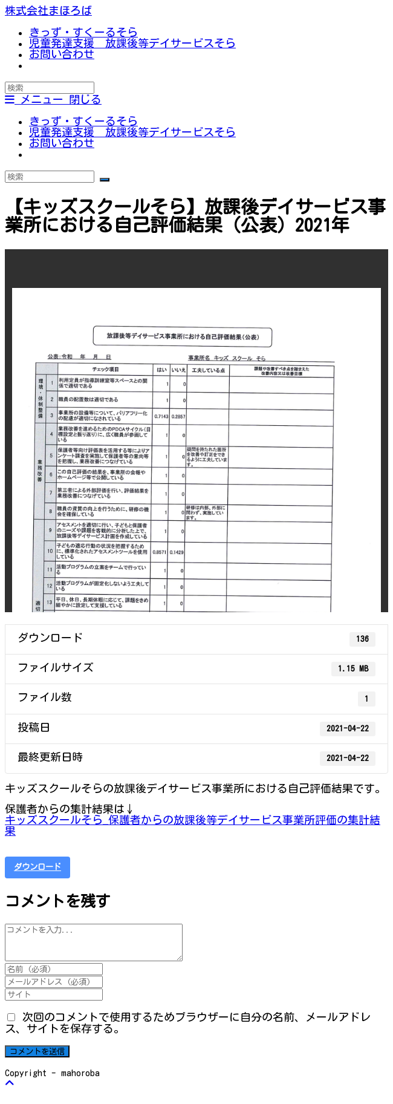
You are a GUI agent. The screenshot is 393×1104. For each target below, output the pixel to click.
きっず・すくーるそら (83, 121)
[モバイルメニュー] (53, 99)
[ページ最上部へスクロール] (10, 1082)
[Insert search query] (49, 88)
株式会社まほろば (48, 10)
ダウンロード (37, 867)
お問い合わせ (61, 142)
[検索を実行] (104, 179)
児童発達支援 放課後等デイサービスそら (132, 131)
